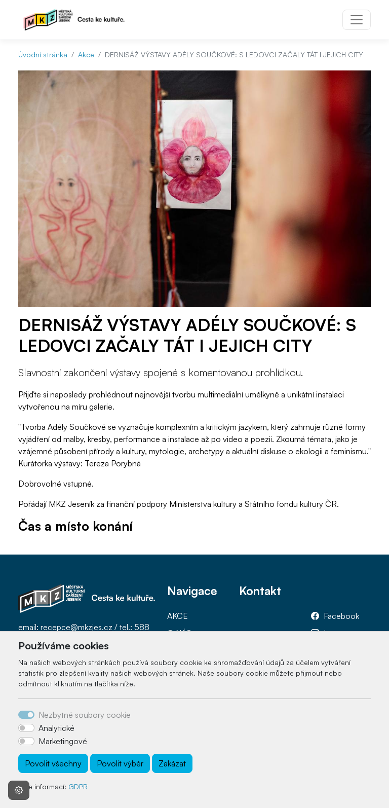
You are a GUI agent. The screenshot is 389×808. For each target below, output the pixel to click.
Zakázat (172, 763)
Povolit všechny (53, 763)
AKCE (177, 616)
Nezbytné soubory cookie (84, 715)
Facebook (341, 616)
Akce (86, 54)
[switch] (26, 728)
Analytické (56, 728)
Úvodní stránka (42, 54)
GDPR (78, 786)
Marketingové (62, 741)
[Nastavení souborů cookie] (18, 790)
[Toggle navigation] (356, 20)
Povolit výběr (120, 763)
